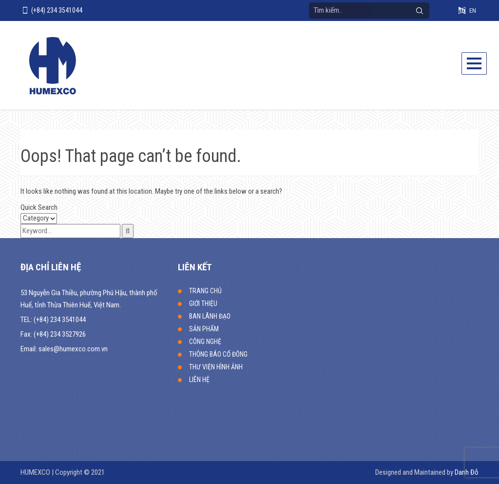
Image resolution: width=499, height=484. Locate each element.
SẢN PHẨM (204, 329)
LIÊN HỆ (199, 379)
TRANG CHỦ (205, 291)
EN (472, 10)
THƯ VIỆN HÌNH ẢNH (216, 367)
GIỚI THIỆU (203, 303)
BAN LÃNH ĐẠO (209, 316)
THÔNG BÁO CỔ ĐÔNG (218, 354)
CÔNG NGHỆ (205, 341)
